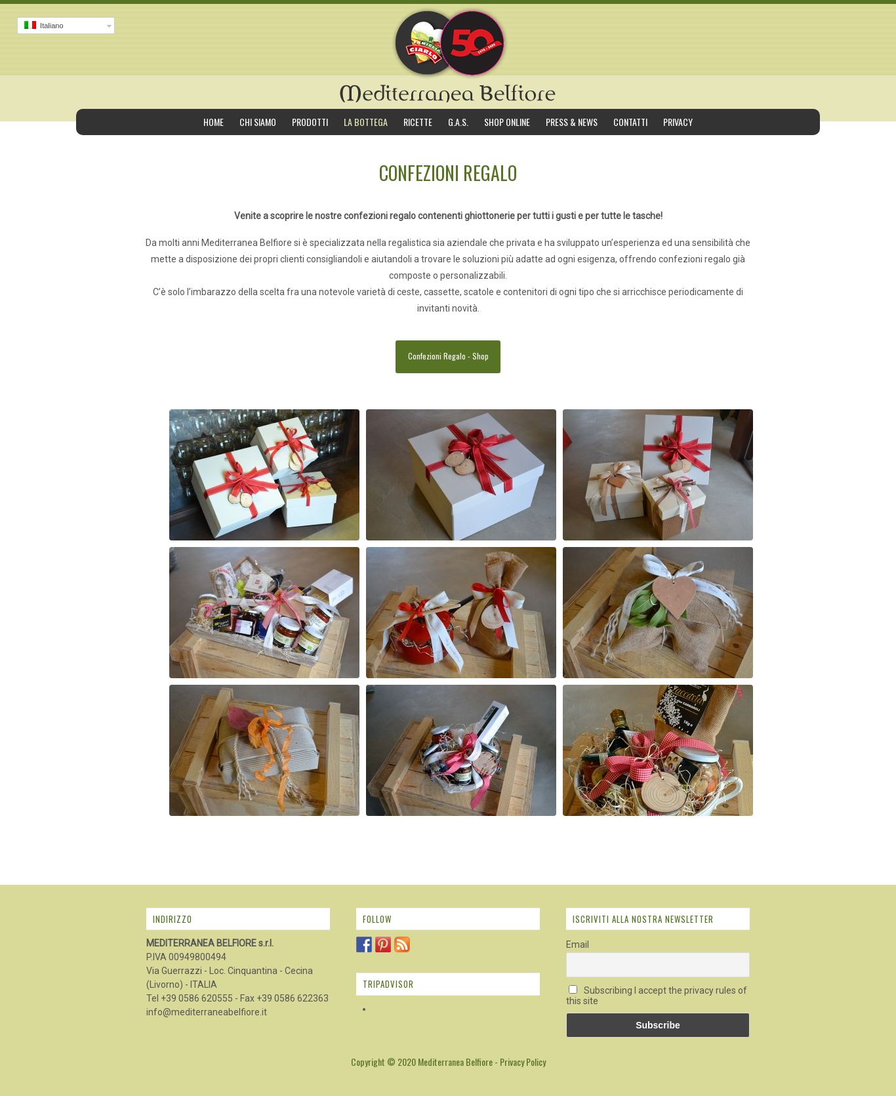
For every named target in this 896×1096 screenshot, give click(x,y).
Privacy (678, 122)
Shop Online (507, 122)
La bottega (366, 122)
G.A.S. (458, 122)
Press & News (572, 122)
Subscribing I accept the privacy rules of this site (656, 995)
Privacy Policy (523, 1061)
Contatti (630, 122)
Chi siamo (257, 122)
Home (213, 122)
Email (577, 944)
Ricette (417, 122)
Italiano (44, 25)
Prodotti (310, 122)
